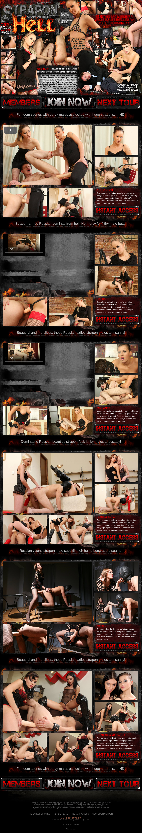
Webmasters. (71, 829)
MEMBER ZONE (60, 814)
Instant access (117, 211)
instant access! (68, 102)
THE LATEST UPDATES (39, 814)
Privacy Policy (74, 820)
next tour (118, 102)
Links (88, 820)
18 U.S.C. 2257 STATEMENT (71, 818)
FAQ (82, 820)
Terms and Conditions (59, 820)
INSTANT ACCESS (80, 814)
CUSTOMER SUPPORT (103, 814)
